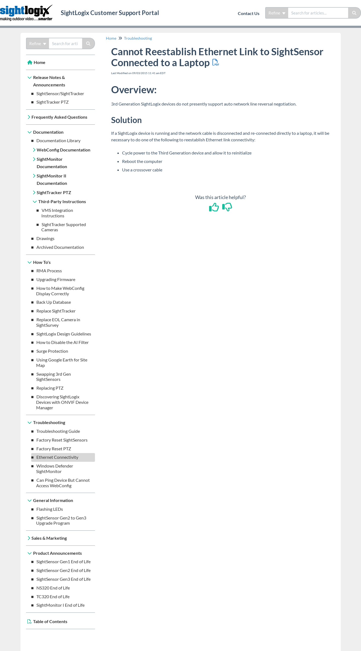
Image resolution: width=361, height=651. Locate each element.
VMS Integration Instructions (57, 213)
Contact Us (248, 13)
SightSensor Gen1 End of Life (63, 561)
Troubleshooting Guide (58, 431)
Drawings (45, 238)
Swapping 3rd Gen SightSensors (53, 376)
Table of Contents (50, 621)
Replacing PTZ (49, 387)
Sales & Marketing (49, 538)
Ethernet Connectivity (57, 457)
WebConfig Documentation (63, 149)
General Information (53, 500)
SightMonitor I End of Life (60, 605)
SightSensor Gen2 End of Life (63, 570)
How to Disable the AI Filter (62, 342)
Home (39, 62)
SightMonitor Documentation (52, 162)
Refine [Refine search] (276, 12)
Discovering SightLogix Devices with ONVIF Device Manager (62, 402)
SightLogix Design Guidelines (63, 333)
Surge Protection (52, 351)
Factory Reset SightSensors (62, 439)
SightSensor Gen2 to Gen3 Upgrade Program (61, 520)
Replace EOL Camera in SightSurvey (58, 322)
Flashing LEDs (49, 509)
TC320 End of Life (53, 596)
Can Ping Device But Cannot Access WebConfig (63, 482)
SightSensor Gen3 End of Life (63, 579)
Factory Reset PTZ (53, 448)
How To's (42, 262)
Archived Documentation (60, 247)
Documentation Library (58, 140)
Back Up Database (53, 302)
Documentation (48, 132)
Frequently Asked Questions (59, 116)
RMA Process (49, 270)
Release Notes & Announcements (49, 81)
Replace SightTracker (56, 310)
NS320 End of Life (53, 587)
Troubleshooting (49, 422)
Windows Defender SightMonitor (54, 468)
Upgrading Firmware (55, 279)
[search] (318, 13)
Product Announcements (57, 553)
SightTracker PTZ (52, 101)
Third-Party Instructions (62, 201)
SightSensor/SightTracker (60, 93)
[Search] (354, 13)
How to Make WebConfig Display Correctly (60, 290)
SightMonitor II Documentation (52, 179)
